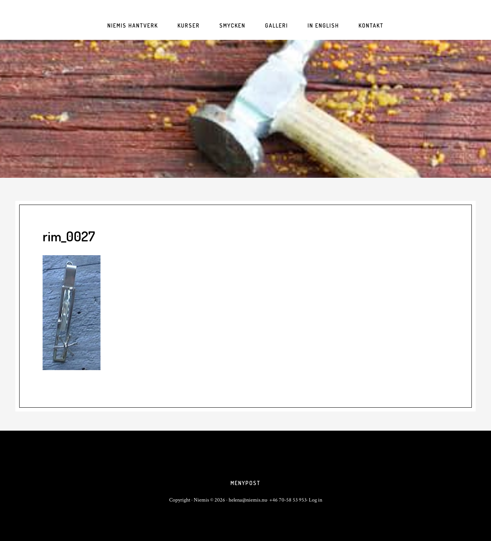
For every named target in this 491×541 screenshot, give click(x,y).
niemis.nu (245, 109)
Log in (315, 500)
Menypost (245, 483)
